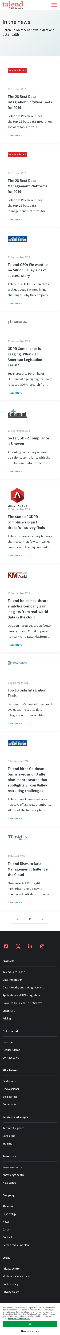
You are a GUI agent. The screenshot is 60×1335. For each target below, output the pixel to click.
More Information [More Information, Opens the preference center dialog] (30, 1331)
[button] (54, 4)
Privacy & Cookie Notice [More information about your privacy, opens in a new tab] (18, 1318)
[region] (30, 1319)
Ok (30, 1324)
